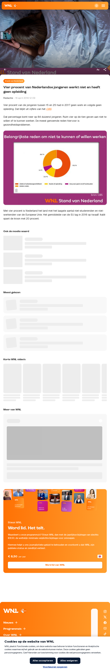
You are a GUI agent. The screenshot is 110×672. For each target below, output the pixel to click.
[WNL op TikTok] (105, 634)
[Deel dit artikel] (105, 69)
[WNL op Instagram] (105, 611)
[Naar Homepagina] (11, 5)
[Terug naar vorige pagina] (5, 69)
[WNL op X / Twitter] (105, 617)
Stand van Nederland (14, 81)
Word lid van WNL (55, 565)
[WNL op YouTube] (105, 628)
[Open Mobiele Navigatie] (103, 5)
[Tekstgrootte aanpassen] (98, 69)
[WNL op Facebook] (105, 622)
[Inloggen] (96, 5)
